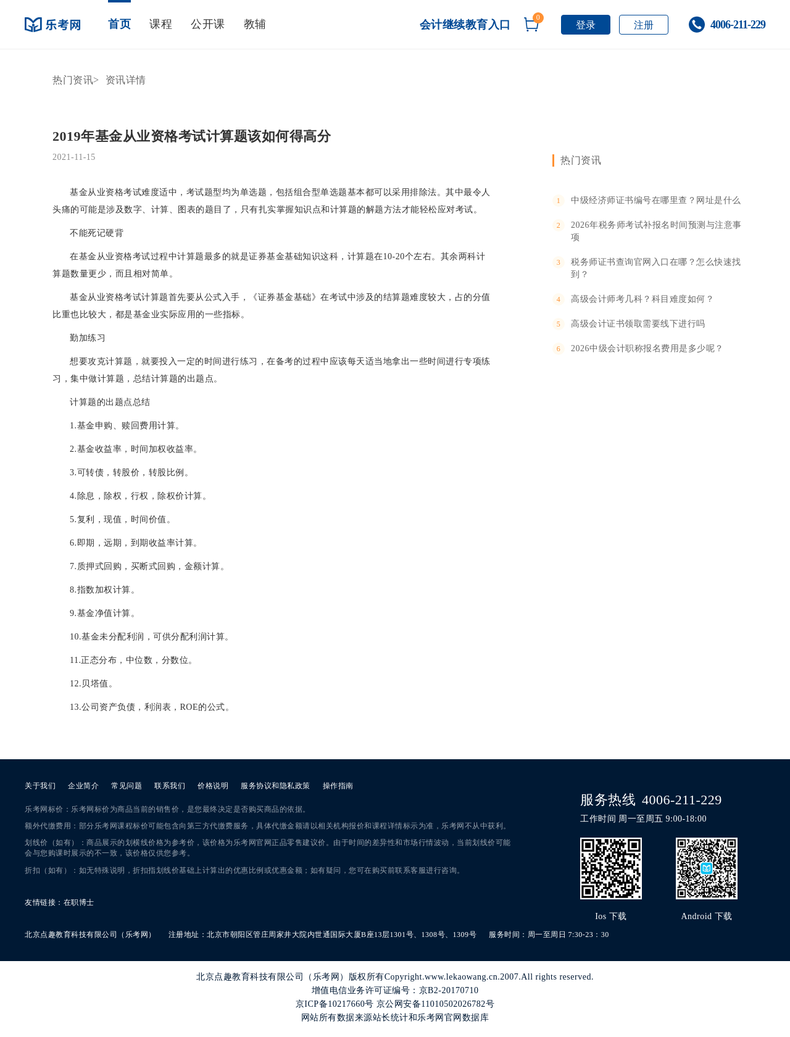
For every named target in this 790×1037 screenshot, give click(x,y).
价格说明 (213, 785)
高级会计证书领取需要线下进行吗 (638, 323)
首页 (119, 24)
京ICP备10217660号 (335, 1004)
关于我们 (40, 785)
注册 (644, 25)
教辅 (255, 24)
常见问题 (126, 785)
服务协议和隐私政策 (275, 785)
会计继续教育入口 (465, 25)
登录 (586, 25)
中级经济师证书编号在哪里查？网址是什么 (656, 200)
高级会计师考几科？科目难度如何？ (642, 299)
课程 (160, 24)
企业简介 (83, 785)
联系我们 (169, 785)
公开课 (208, 24)
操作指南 (338, 785)
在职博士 (79, 902)
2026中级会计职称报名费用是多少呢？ (647, 348)
